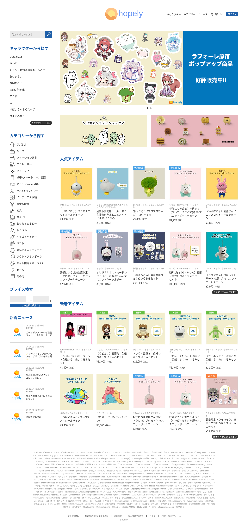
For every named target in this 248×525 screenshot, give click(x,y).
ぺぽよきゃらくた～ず (69, 413)
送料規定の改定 (33, 417)
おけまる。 (138, 205)
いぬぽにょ (65, 205)
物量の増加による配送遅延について (39, 397)
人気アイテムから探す (224, 292)
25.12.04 (30, 389)
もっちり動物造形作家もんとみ (110, 205)
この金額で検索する (31, 305)
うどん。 (100, 350)
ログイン (232, 14)
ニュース (203, 14)
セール (84, 413)
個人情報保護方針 (136, 516)
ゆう (135, 350)
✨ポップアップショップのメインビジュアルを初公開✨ (39, 356)
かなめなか (210, 413)
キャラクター (174, 14)
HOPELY (29, 328)
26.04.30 (30, 325)
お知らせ (40, 325)
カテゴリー (189, 14)
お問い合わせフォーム (171, 516)
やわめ (172, 205)
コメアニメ (210, 268)
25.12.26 (30, 368)
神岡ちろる (138, 268)
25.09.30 (30, 410)
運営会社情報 (73, 516)
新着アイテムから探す (224, 437)
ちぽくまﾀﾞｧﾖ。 (176, 350)
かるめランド (211, 350)
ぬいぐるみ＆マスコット (187, 205)
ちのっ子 (100, 413)
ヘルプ (152, 516)
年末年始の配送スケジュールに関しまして (39, 376)
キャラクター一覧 (40, 123)
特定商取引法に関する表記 (96, 516)
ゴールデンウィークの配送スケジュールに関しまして (39, 334)
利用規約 (118, 516)
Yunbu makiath (67, 350)
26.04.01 (30, 347)
